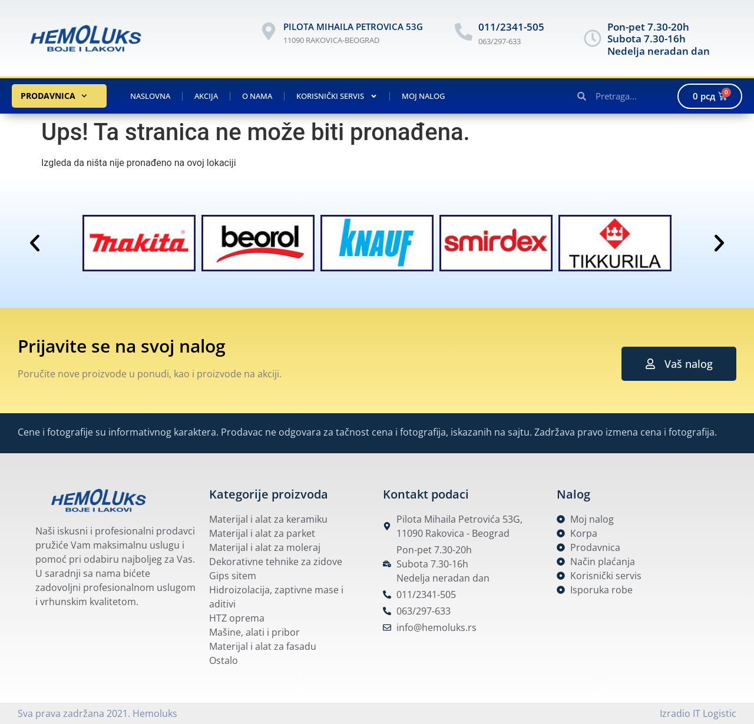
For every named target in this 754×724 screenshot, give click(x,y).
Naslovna (150, 96)
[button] (35, 243)
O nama (257, 96)
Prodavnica (54, 96)
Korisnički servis (337, 96)
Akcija (206, 96)
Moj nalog (423, 96)
